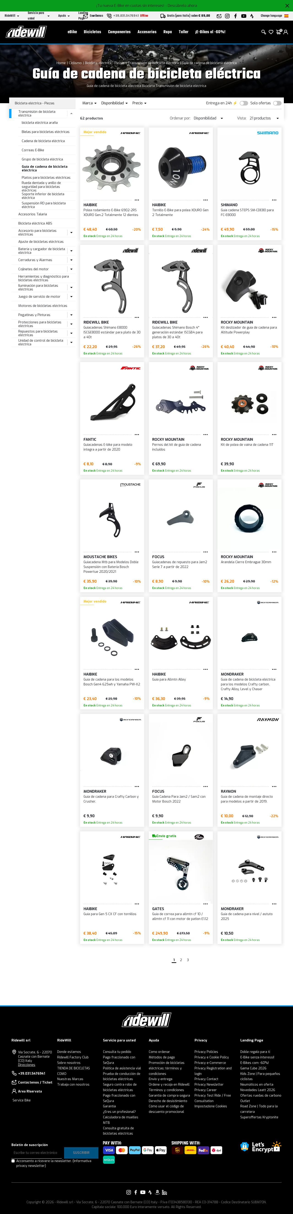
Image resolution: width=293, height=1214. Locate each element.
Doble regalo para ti (255, 1052)
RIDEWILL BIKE (96, 322)
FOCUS (158, 556)
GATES (158, 908)
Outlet (245, 1101)
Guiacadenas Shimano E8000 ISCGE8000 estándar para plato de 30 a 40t (112, 332)
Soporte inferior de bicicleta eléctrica (43, 196)
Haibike (90, 205)
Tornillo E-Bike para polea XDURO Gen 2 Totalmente (180, 212)
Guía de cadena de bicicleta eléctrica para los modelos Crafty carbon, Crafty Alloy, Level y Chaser (248, 684)
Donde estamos (69, 1052)
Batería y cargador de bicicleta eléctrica (41, 251)
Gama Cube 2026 (253, 1068)
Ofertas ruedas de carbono (260, 1095)
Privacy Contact (206, 1079)
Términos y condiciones (166, 1090)
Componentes (119, 32)
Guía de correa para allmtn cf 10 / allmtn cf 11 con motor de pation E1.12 (180, 916)
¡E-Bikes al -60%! (210, 32)
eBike (72, 32)
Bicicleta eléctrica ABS (35, 223)
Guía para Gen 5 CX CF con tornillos (110, 914)
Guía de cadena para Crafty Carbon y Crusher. (111, 799)
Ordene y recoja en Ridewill (169, 1084)
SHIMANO (229, 205)
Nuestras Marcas (70, 1079)
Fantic (90, 439)
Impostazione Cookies (211, 1106)
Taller (183, 32)
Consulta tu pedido (117, 1052)
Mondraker (232, 674)
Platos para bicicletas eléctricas (46, 177)
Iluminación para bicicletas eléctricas (38, 287)
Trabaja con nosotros (73, 1084)
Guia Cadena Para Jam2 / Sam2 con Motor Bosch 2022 (179, 799)
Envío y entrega (160, 1079)
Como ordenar (159, 1052)
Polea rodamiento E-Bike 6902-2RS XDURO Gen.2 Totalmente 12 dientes (111, 212)
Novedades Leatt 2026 (257, 1090)
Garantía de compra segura (169, 1095)
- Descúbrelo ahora (181, 5)
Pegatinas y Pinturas (34, 315)
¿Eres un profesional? (119, 1112)
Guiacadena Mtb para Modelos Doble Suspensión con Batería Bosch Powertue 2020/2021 (111, 567)
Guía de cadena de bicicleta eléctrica (209, 63)
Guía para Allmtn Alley (169, 679)
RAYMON (228, 791)
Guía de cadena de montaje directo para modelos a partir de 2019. (247, 799)
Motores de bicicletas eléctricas (42, 305)
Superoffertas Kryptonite (259, 1117)
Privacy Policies (206, 1052)
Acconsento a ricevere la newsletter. (53, 1163)
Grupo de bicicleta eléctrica (42, 159)
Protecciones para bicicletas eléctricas (39, 324)
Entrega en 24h (219, 103)
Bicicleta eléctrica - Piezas (105, 63)
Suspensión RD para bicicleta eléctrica (44, 205)
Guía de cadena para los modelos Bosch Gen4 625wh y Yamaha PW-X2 (112, 682)
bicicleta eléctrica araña (40, 122)
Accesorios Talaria (32, 214)
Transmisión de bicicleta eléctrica (153, 63)
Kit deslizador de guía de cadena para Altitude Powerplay (249, 330)
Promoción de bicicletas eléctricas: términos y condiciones (166, 1068)
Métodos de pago (162, 1057)
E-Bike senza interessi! (257, 1057)
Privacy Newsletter (209, 1084)
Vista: (241, 118)
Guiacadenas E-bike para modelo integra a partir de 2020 (108, 447)
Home (61, 63)
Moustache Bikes (100, 556)
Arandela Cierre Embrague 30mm (246, 562)
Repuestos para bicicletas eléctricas (38, 333)
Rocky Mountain (237, 322)
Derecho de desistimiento (168, 1101)
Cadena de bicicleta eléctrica (43, 141)
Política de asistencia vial (122, 1068)
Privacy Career (206, 1090)
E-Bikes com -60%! (254, 1063)
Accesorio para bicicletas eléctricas (37, 232)
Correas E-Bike (33, 150)
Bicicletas (92, 32)
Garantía (109, 1106)
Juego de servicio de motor (39, 296)
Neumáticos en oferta (256, 1084)
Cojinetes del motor (33, 269)
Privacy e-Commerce (210, 1063)
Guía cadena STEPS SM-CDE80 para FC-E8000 (247, 212)
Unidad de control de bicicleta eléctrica (40, 342)
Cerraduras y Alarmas (35, 260)
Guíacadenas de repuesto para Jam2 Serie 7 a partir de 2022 (179, 564)
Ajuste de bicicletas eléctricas (41, 241)
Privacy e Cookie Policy (212, 1057)
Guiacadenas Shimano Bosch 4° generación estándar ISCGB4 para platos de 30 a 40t (177, 332)
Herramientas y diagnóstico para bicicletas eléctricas (43, 278)
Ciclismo (75, 63)
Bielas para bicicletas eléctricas (46, 132)
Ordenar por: (180, 118)
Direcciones (26, 1065)
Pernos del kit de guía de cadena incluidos (176, 447)
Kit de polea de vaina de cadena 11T (247, 445)
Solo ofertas (260, 103)
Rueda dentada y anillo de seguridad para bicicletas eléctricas (41, 186)
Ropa (167, 32)
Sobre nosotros (69, 1063)
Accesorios (147, 32)
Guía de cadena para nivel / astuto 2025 (247, 916)
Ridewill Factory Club (73, 1057)
